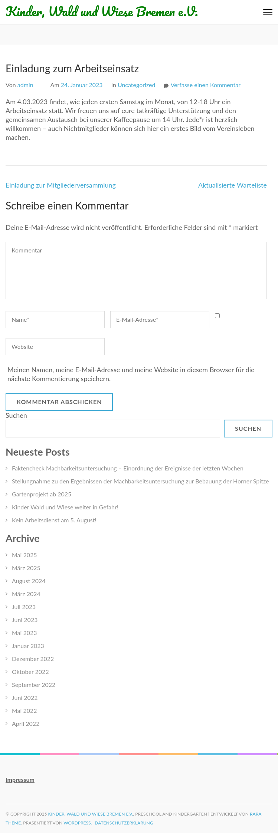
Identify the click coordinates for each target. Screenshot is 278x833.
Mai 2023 (24, 632)
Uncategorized (137, 84)
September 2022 (33, 684)
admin (25, 84)
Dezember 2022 (33, 658)
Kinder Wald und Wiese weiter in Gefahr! (65, 506)
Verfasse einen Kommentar (205, 84)
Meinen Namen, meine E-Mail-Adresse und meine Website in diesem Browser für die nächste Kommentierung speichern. (131, 374)
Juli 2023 (24, 606)
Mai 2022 (24, 710)
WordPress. (77, 823)
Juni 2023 (24, 619)
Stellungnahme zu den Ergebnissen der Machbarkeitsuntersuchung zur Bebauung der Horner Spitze (140, 481)
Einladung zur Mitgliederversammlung (61, 185)
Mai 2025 (24, 554)
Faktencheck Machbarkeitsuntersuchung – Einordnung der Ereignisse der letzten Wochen (127, 468)
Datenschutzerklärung (124, 823)
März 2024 (26, 593)
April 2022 (25, 723)
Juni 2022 (24, 697)
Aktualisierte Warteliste (232, 185)
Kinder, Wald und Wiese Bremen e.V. (102, 11)
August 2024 (29, 580)
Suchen (16, 415)
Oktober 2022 (30, 671)
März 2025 (26, 567)
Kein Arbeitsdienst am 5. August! (54, 519)
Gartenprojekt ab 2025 (41, 494)
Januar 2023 (28, 645)
